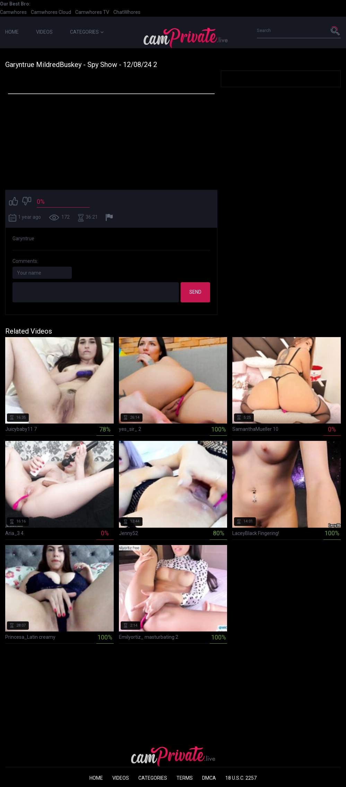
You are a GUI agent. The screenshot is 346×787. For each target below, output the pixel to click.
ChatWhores (126, 12)
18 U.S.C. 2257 (241, 778)
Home (12, 32)
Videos (44, 32)
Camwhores (13, 12)
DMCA (209, 778)
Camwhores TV (92, 12)
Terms (184, 778)
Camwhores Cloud (51, 12)
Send (195, 292)
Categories (87, 32)
